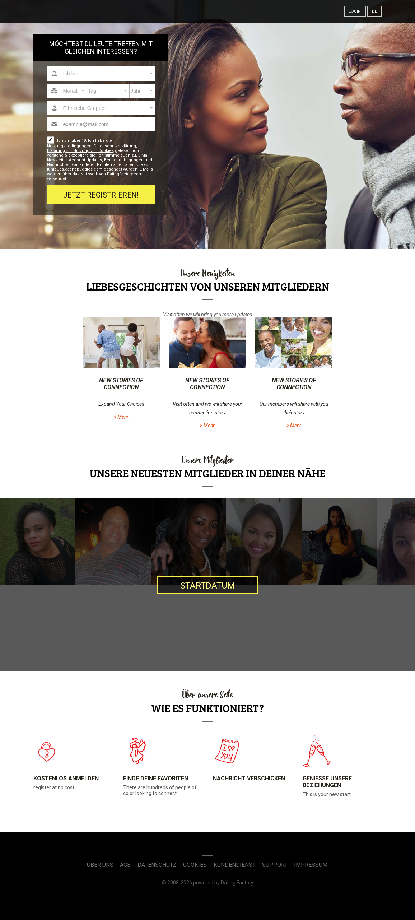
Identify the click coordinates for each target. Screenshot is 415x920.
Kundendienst (235, 864)
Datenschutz (157, 864)
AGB (125, 864)
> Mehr (121, 417)
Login (355, 11)
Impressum (310, 864)
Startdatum (207, 586)
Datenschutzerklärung (115, 146)
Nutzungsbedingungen (69, 146)
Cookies (195, 864)
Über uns (100, 864)
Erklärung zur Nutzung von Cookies (80, 150)
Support (275, 864)
